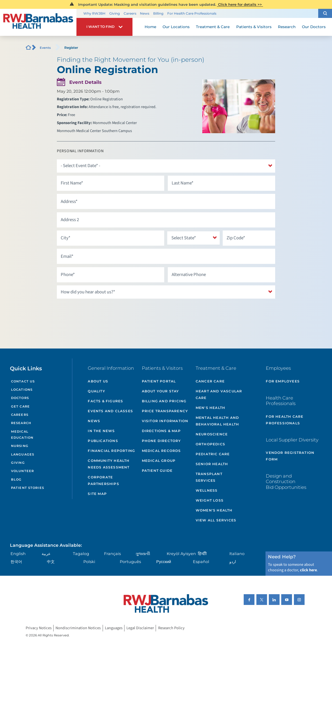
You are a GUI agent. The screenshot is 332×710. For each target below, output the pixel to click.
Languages (22, 454)
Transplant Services (209, 477)
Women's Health (214, 510)
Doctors (20, 398)
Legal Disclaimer (140, 628)
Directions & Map (161, 431)
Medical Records (161, 451)
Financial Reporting (111, 451)
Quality (96, 391)
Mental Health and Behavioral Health (217, 421)
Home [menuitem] (150, 27)
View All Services (216, 520)
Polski (89, 561)
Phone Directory (161, 441)
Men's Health (210, 408)
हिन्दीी (202, 553)
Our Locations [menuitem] (176, 27)
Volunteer (22, 471)
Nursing (19, 446)
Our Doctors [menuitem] (314, 27)
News (144, 13)
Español (201, 561)
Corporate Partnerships (103, 480)
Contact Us (23, 381)
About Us (98, 381)
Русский (163, 561)
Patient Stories (27, 488)
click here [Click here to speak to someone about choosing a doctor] (308, 570)
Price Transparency (165, 411)
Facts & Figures (105, 401)
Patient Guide (157, 470)
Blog (16, 479)
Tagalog (81, 553)
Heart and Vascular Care (219, 394)
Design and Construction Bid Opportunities (286, 481)
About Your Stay (160, 391)
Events (45, 48)
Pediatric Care (213, 454)
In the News (101, 431)
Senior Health (212, 464)
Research (21, 423)
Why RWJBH (94, 13)
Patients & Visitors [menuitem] (254, 27)
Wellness (207, 490)
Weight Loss (210, 500)
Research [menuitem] (287, 27)
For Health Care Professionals (191, 13)
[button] (325, 13)
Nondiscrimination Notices (78, 628)
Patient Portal (159, 381)
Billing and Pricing (164, 401)
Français (112, 553)
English (18, 553)
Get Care (20, 406)
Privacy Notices (39, 628)
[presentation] (99, 312)
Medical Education (22, 435)
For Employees (283, 381)
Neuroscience (212, 434)
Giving (114, 13)
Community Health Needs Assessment (108, 464)
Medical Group (159, 461)
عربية (46, 553)
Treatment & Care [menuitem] (213, 27)
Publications (103, 441)
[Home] (38, 22)
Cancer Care (210, 381)
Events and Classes (110, 411)
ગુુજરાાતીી (143, 553)
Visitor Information (165, 421)
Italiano (237, 553)
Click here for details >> (240, 4)
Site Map (97, 494)
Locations (22, 390)
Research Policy (171, 628)
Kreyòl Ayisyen (181, 553)
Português (130, 561)
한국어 (16, 561)
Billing (158, 13)
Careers (130, 13)
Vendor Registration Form (290, 456)
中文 (51, 561)
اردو (232, 561)
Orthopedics (210, 444)
